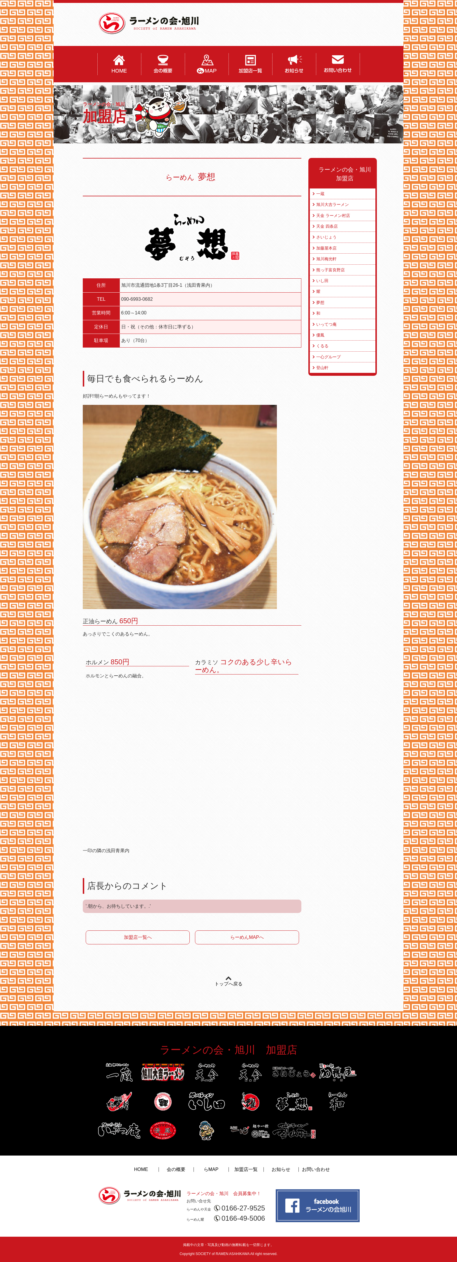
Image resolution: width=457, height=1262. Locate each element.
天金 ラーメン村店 (333, 215)
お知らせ (281, 1169)
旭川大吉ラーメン (332, 204)
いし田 (322, 280)
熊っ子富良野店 (330, 270)
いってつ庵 (326, 324)
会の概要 (176, 1169)
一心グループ (328, 357)
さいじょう (326, 237)
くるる (322, 345)
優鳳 (320, 335)
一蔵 (320, 193)
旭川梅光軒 (326, 259)
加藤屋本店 (326, 248)
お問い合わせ (316, 1169)
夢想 (320, 302)
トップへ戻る (228, 983)
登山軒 (322, 367)
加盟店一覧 (246, 1169)
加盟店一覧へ (138, 937)
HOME (141, 1169)
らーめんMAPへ (247, 937)
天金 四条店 (327, 226)
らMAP (211, 1169)
